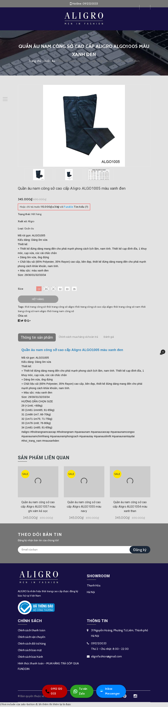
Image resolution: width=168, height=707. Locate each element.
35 (74, 289)
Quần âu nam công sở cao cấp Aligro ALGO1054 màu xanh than (130, 507)
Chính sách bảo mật (30, 650)
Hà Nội (91, 592)
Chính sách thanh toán (31, 630)
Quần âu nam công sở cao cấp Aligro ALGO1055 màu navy (84, 507)
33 (67, 289)
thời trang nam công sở (60, 311)
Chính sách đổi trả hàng (32, 644)
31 (53, 289)
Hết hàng (38, 299)
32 (60, 289)
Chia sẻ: (23, 316)
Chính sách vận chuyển (31, 637)
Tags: (21, 307)
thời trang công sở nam (127, 307)
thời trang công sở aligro (61, 307)
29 (39, 289)
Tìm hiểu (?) (76, 207)
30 (46, 289)
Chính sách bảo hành (30, 657)
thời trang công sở (35, 307)
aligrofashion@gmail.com (106, 656)
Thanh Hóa (93, 586)
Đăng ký (140, 550)
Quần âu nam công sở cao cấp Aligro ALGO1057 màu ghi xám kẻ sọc (38, 507)
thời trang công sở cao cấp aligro (94, 307)
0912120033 (90, 3)
